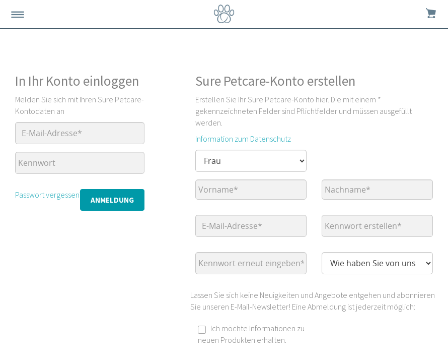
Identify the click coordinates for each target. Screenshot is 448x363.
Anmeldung (112, 200)
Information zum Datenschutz (243, 139)
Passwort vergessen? (49, 195)
